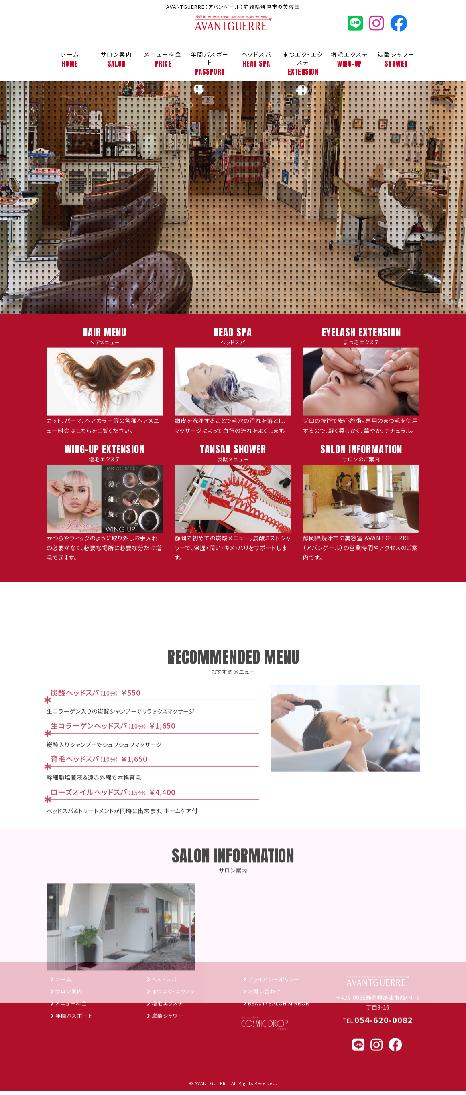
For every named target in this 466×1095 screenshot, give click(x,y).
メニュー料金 (163, 59)
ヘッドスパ (256, 59)
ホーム (70, 59)
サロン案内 (116, 59)
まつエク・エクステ (303, 63)
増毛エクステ (349, 59)
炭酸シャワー (396, 59)
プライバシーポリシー (276, 1038)
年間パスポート (209, 63)
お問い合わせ (265, 1050)
